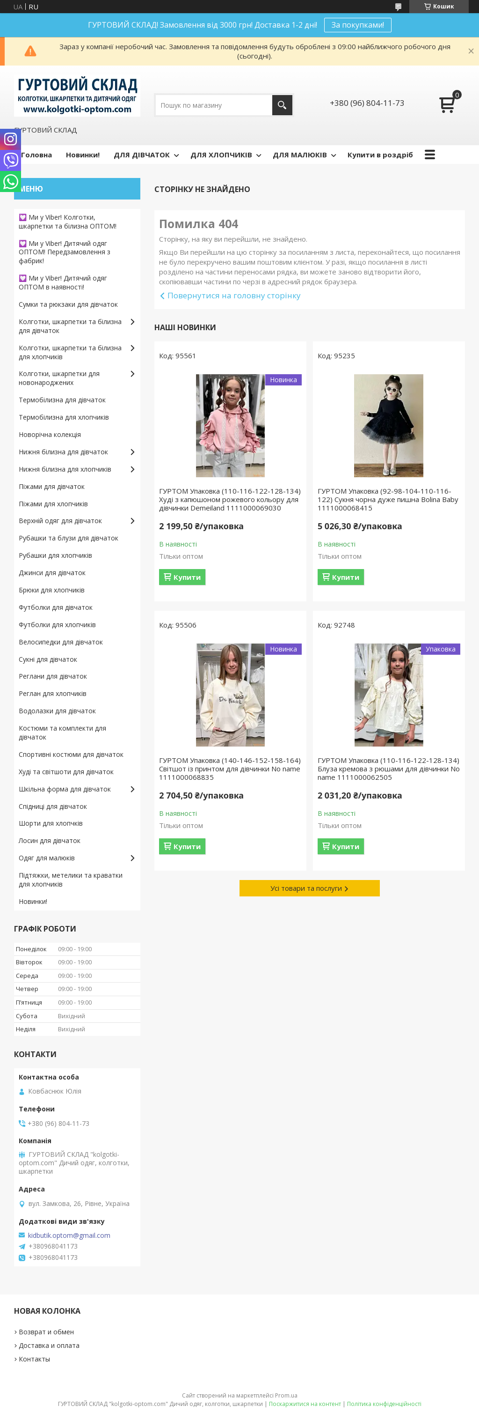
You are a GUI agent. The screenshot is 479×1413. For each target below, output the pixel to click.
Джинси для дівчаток (52, 572)
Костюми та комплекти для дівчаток (62, 732)
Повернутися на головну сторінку (234, 295)
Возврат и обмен (46, 1331)
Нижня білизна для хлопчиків (65, 469)
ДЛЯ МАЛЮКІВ (300, 154)
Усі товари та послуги (306, 888)
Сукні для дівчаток (48, 659)
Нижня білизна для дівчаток (63, 451)
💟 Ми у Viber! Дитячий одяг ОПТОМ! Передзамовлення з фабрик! (64, 252)
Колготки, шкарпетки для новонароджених (59, 378)
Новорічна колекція (50, 434)
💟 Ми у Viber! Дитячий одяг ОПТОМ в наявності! (63, 282)
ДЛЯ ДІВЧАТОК (142, 154)
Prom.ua (286, 1395)
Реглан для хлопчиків (53, 693)
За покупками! (358, 25)
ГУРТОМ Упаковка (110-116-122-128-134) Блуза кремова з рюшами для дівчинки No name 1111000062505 (389, 768)
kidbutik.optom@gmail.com (69, 1235)
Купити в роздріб (380, 154)
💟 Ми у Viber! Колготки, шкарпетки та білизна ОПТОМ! (67, 221)
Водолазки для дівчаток (57, 710)
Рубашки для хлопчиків (55, 555)
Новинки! (83, 154)
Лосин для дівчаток (49, 840)
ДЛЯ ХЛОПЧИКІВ (221, 154)
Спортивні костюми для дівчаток (71, 754)
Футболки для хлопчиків (57, 624)
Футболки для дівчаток (56, 607)
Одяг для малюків (47, 857)
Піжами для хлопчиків (53, 503)
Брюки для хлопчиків (52, 589)
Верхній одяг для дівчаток (60, 520)
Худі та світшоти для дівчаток (66, 771)
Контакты (34, 1358)
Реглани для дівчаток (53, 676)
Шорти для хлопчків (51, 823)
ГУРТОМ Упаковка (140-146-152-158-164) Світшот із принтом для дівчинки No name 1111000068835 (230, 768)
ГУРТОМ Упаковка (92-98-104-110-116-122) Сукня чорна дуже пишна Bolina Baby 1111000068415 (388, 499)
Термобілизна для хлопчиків (64, 417)
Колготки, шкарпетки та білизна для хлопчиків (70, 352)
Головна (36, 154)
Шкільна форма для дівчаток (65, 788)
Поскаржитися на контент (305, 1404)
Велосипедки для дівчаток (61, 641)
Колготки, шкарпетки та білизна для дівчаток (70, 326)
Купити (187, 577)
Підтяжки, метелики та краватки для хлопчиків (71, 879)
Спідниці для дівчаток (53, 806)
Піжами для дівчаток (52, 486)
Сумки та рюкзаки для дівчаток (68, 304)
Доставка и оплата (49, 1345)
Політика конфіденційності (384, 1404)
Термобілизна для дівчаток (62, 399)
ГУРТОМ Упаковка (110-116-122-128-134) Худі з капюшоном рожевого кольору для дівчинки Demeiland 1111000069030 (230, 499)
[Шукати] (282, 105)
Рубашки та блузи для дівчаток (68, 537)
